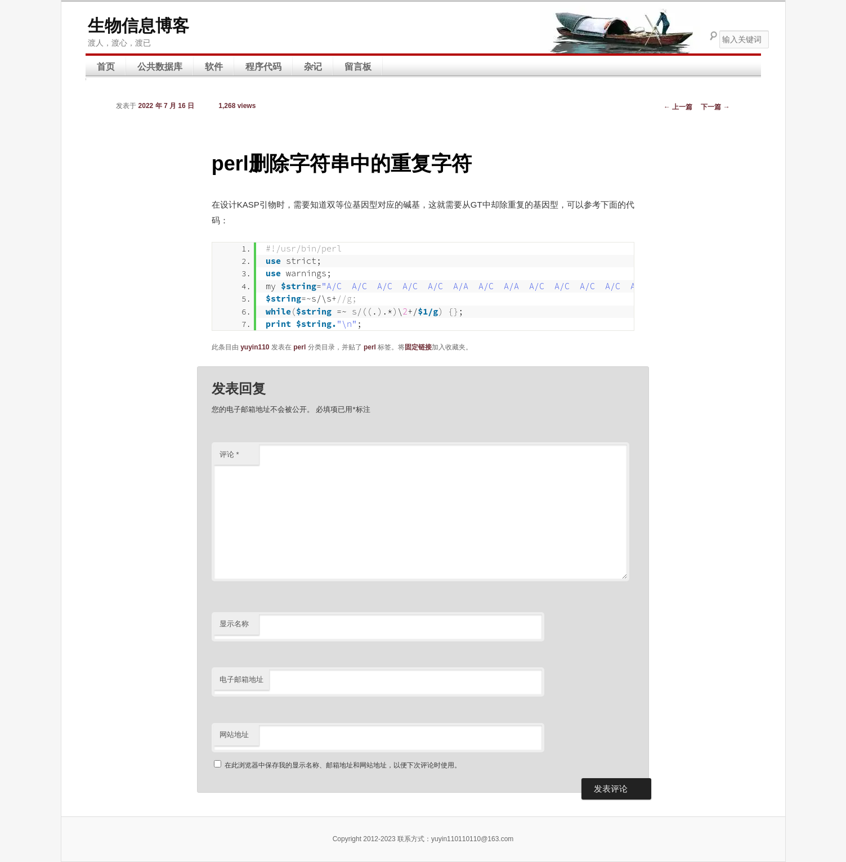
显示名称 (234, 623)
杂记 (313, 66)
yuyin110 (254, 347)
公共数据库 (159, 66)
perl (299, 347)
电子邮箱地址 (241, 679)
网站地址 (234, 734)
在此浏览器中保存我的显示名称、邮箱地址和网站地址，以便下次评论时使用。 (343, 765)
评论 (229, 454)
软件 (214, 66)
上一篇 (678, 107)
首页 (106, 66)
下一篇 (715, 107)
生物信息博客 (138, 25)
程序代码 (263, 66)
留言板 (357, 66)
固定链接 (418, 347)
